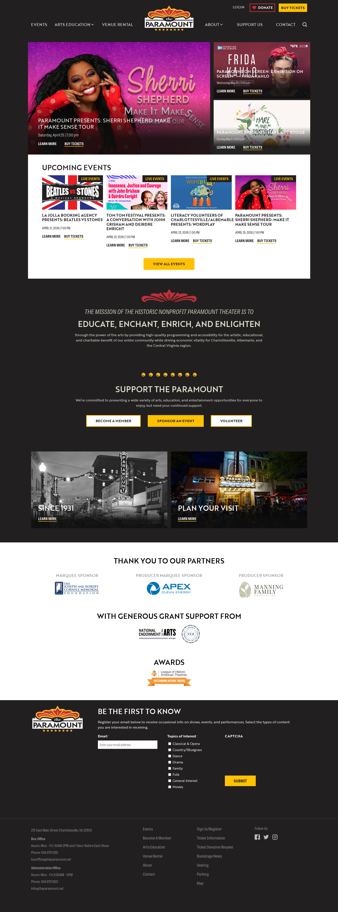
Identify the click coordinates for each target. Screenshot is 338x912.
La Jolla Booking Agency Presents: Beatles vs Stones (72, 217)
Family (178, 768)
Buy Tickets (74, 143)
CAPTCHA (234, 736)
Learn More (47, 143)
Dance (177, 755)
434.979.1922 (49, 881)
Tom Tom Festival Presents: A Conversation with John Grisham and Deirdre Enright (135, 222)
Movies (178, 786)
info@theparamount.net (47, 888)
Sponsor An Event (175, 420)
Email (103, 736)
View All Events (169, 264)
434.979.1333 (49, 852)
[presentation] (258, 759)
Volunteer (231, 420)
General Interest (185, 780)
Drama (178, 762)
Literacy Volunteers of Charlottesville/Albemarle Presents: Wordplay (202, 220)
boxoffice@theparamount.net (51, 859)
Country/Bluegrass (187, 749)
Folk (176, 774)
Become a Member (113, 420)
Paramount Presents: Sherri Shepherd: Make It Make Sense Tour (262, 220)
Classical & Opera (186, 743)
